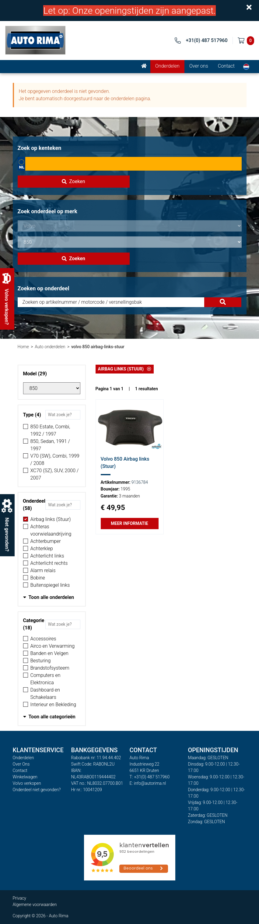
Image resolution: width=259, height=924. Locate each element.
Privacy (19, 898)
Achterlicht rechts (49, 563)
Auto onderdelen (50, 346)
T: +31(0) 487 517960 (150, 776)
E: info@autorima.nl (148, 783)
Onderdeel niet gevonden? (37, 789)
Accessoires (43, 639)
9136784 (139, 482)
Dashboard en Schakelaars (45, 693)
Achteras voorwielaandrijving (51, 530)
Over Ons (21, 764)
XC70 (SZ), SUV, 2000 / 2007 (54, 474)
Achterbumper (45, 541)
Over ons (198, 66)
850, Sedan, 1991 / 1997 (50, 444)
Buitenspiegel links (50, 585)
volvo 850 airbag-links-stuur (97, 346)
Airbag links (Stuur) (50, 519)
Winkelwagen (25, 776)
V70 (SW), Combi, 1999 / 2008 (54, 459)
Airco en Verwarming (52, 646)
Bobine (37, 578)
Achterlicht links (47, 556)
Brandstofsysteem (49, 668)
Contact (226, 66)
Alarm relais (43, 570)
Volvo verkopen (27, 783)
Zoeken (73, 181)
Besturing (40, 661)
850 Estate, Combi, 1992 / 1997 (50, 430)
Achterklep (41, 548)
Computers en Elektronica (45, 678)
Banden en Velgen (49, 653)
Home (23, 346)
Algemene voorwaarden (35, 904)
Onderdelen (167, 66)
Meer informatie (129, 523)
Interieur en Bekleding (53, 704)
